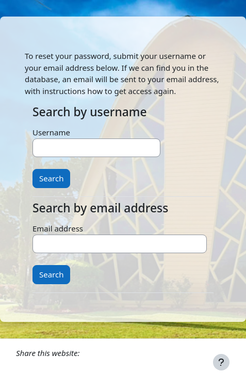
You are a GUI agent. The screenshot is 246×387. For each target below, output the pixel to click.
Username (51, 132)
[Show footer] (221, 362)
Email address (57, 228)
